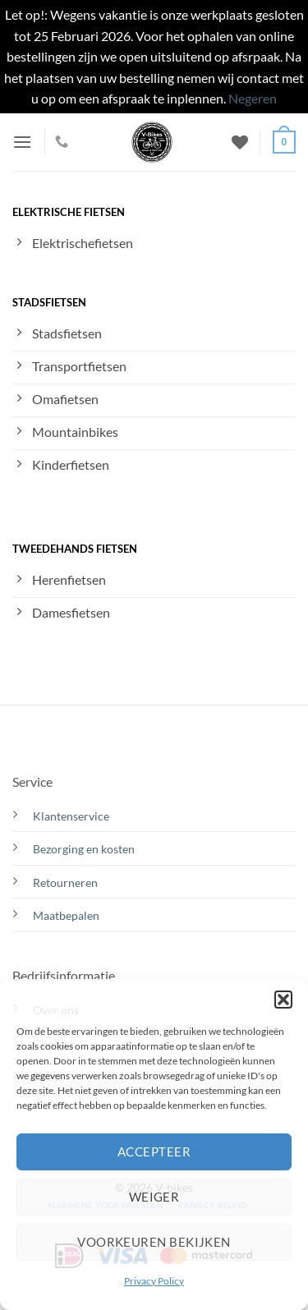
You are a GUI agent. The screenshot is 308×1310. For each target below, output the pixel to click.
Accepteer (154, 1151)
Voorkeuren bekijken (154, 1241)
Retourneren (65, 882)
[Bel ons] (61, 142)
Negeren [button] (252, 98)
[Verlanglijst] (240, 142)
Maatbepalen (66, 915)
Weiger (154, 1196)
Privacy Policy (154, 1281)
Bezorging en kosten (85, 849)
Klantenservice (71, 816)
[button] (283, 999)
